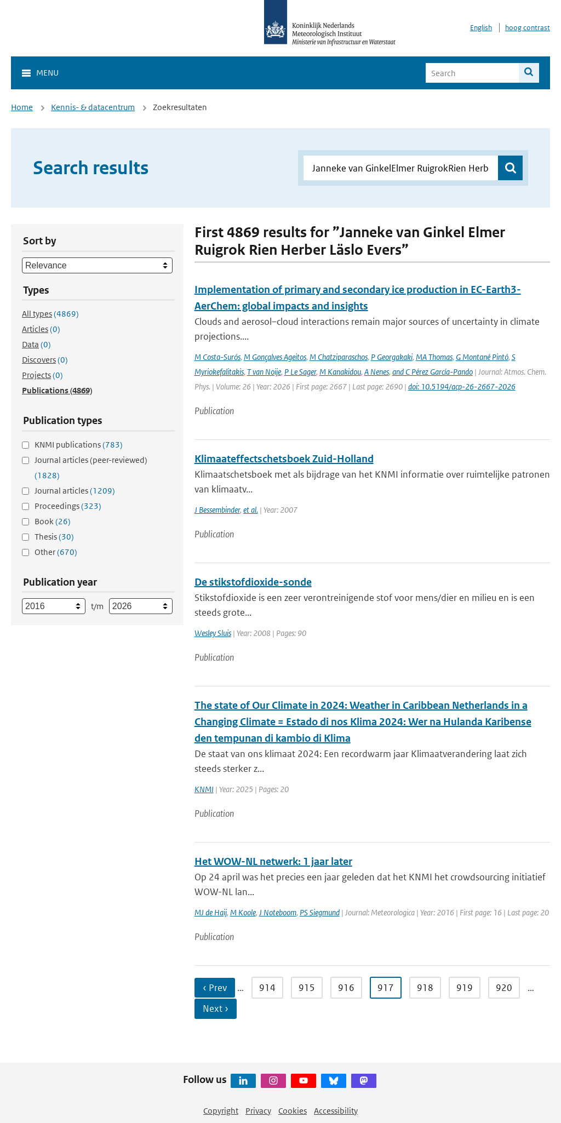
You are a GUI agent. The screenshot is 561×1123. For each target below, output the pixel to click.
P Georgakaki (392, 357)
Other (56, 552)
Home (22, 107)
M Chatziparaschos (339, 357)
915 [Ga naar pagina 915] (307, 988)
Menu (47, 72)
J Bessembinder (217, 510)
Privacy (258, 1110)
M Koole (243, 912)
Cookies (292, 1110)
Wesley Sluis (212, 633)
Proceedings (68, 506)
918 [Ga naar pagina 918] (425, 988)
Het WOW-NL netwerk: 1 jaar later (273, 861)
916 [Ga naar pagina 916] (346, 988)
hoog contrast (527, 27)
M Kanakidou (340, 371)
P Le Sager (300, 371)
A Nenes (376, 371)
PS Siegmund (320, 912)
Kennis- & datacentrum (93, 107)
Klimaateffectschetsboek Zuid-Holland (284, 458)
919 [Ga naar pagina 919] (464, 988)
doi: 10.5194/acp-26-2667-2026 (462, 386)
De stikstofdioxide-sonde (253, 582)
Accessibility (336, 1110)
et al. (250, 510)
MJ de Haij (210, 912)
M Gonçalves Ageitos (275, 357)
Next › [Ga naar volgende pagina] (215, 1008)
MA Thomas (434, 357)
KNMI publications (79, 444)
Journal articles (75, 490)
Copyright (220, 1110)
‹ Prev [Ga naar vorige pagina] (215, 988)
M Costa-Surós (217, 357)
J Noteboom (277, 912)
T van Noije (264, 371)
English (481, 27)
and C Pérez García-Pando (432, 371)
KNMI (204, 789)
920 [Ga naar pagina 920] (504, 988)
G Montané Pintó (482, 357)
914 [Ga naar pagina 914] (267, 988)
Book (53, 521)
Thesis (54, 536)
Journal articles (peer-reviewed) (91, 467)
